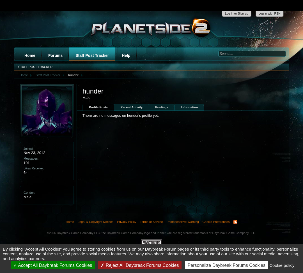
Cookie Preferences (216, 221)
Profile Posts (98, 107)
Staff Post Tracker (92, 55)
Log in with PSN (270, 13)
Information (189, 107)
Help (126, 55)
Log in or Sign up (236, 13)
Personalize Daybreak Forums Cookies (226, 265)
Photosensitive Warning (183, 221)
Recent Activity (131, 107)
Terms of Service (151, 221)
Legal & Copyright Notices (95, 221)
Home (29, 55)
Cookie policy (281, 265)
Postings (161, 107)
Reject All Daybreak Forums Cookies (140, 265)
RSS (235, 222)
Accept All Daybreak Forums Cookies (52, 265)
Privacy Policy (126, 221)
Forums (55, 55)
